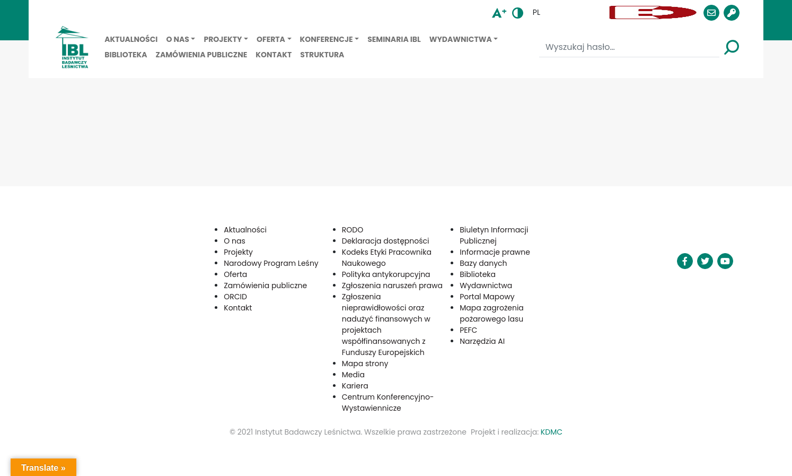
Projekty (223, 39)
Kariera (355, 385)
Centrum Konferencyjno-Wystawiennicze (388, 402)
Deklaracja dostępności (385, 241)
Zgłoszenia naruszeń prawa (392, 285)
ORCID (235, 296)
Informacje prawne (495, 252)
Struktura (322, 54)
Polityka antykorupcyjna (386, 274)
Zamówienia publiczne (202, 54)
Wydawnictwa (460, 39)
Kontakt (274, 54)
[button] (576, 12)
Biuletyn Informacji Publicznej (494, 235)
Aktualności (130, 39)
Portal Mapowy (487, 296)
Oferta (271, 39)
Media (353, 374)
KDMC (551, 432)
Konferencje (326, 39)
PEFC (468, 330)
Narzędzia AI (482, 341)
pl (536, 12)
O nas (177, 39)
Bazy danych (483, 263)
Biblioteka (125, 54)
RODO (352, 229)
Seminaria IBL (394, 39)
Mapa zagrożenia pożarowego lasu (492, 313)
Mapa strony (365, 363)
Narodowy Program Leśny (271, 263)
